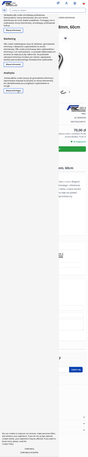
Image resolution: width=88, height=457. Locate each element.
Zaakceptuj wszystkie (29, 452)
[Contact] (58, 2)
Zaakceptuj (29, 448)
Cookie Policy (7, 444)
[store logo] (9, 3)
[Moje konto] (66, 3)
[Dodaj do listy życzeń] (65, 38)
